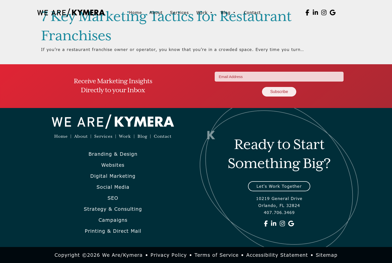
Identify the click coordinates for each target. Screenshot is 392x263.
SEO (113, 198)
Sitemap (327, 255)
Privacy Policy (168, 255)
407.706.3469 (279, 212)
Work (204, 13)
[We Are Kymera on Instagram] (324, 13)
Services (179, 12)
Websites (112, 165)
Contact (252, 12)
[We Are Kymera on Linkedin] (315, 13)
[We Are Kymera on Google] (333, 13)
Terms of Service (216, 255)
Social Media (113, 187)
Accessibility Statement (277, 255)
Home (135, 12)
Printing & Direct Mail (113, 231)
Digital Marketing (113, 176)
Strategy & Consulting (113, 209)
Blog (228, 13)
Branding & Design (113, 154)
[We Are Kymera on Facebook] (308, 13)
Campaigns (113, 220)
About (156, 12)
